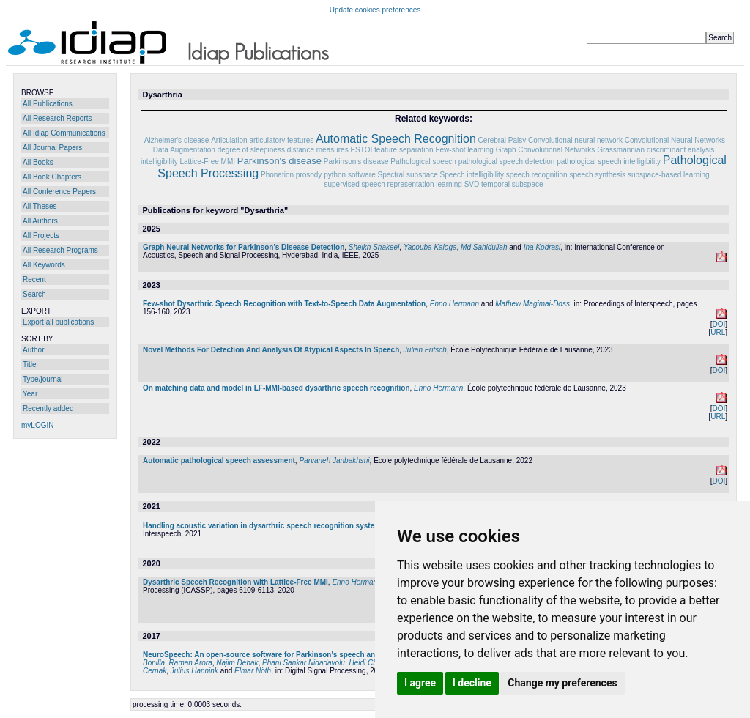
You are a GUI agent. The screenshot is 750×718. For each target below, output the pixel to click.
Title (30, 364)
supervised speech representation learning (392, 184)
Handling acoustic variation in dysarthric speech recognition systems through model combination (313, 526)
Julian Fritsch (425, 350)
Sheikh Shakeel (374, 247)
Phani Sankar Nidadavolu (303, 663)
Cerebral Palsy (502, 140)
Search (34, 294)
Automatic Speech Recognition (396, 139)
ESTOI (361, 150)
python (335, 175)
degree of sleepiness (251, 150)
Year (30, 394)
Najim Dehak (237, 663)
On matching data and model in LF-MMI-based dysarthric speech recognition (276, 388)
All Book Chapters (52, 177)
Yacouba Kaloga (430, 247)
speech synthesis (597, 175)
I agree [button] (420, 683)
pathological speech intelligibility (609, 162)
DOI (718, 324)
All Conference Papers (59, 192)
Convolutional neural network (575, 140)
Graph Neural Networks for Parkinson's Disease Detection (243, 247)
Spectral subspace (408, 175)
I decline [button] (472, 683)
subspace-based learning (669, 175)
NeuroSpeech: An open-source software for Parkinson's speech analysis (269, 655)
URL (717, 332)
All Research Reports (57, 118)
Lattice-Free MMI (207, 162)
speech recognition (537, 175)
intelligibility (159, 162)
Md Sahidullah (484, 247)
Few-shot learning (464, 150)
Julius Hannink (194, 671)
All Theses (40, 206)
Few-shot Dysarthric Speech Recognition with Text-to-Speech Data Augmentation (284, 304)
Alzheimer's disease (176, 140)
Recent (34, 279)
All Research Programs (60, 250)
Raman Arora (190, 663)
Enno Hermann (454, 304)
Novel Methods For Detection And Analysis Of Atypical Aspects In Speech (271, 350)
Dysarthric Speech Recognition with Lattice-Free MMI (235, 582)
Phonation (277, 175)
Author (33, 350)
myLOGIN (37, 425)
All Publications (48, 104)
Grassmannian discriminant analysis (655, 150)
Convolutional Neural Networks (675, 140)
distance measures (318, 150)
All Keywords (44, 265)
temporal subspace (512, 184)
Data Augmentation (184, 150)
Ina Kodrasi (542, 247)
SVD (472, 184)
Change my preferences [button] (562, 683)
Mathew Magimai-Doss (532, 304)
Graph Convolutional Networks (545, 150)
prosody (309, 175)
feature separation (404, 150)
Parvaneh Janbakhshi (334, 460)
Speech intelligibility (472, 175)
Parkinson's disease (279, 160)
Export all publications (58, 322)
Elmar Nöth (252, 671)
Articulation (229, 140)
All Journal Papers (52, 148)
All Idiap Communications (64, 133)
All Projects (41, 236)
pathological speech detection (506, 162)
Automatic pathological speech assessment (219, 460)
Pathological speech (423, 162)
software (362, 175)
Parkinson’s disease (356, 162)
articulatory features (281, 140)
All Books (38, 162)
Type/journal (42, 379)
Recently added (48, 408)
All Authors (40, 221)
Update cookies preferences (375, 10)
